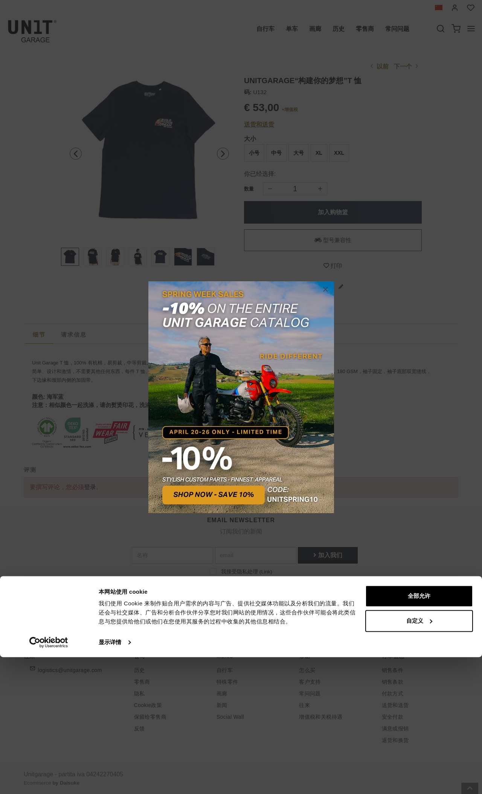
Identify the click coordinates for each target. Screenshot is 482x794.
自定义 (419, 757)
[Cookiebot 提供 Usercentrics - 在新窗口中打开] (49, 779)
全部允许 (419, 733)
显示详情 (110, 779)
